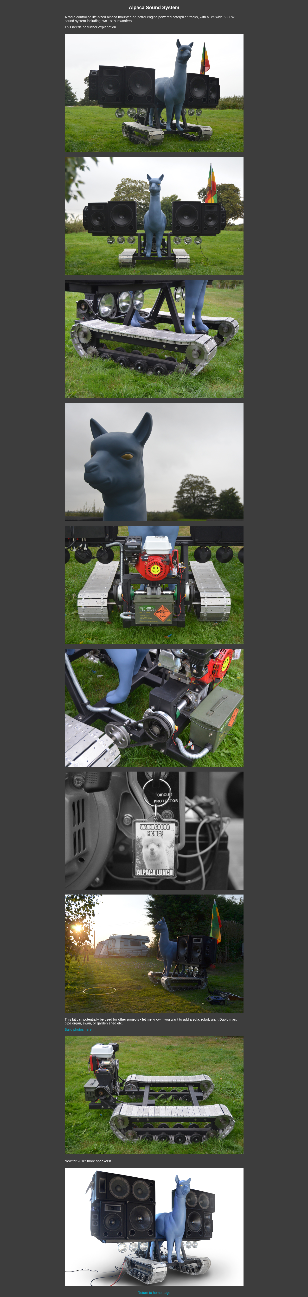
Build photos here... (80, 1029)
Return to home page (154, 1293)
